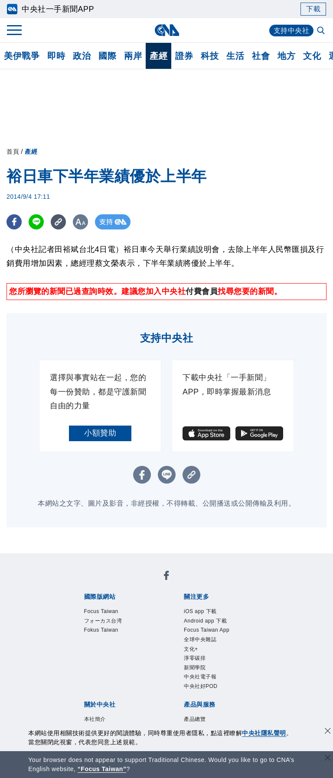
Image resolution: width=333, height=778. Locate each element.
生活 (235, 56)
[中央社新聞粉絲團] (166, 576)
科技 (210, 56)
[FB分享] (14, 221)
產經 (158, 56)
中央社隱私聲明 (264, 733)
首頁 (13, 151)
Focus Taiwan (101, 611)
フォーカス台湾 (103, 621)
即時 (56, 56)
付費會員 (202, 291)
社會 (261, 56)
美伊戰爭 (21, 56)
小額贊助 (100, 433)
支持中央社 (292, 30)
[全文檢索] (321, 31)
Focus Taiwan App (206, 630)
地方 (286, 56)
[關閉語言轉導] (328, 758)
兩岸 (133, 56)
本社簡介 (95, 719)
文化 (312, 56)
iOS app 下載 (200, 611)
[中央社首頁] (167, 30)
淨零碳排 (195, 658)
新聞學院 (195, 668)
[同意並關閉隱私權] (328, 731)
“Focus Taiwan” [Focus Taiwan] (102, 768)
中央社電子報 (200, 677)
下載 (313, 9)
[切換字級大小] (80, 221)
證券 (184, 56)
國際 (107, 56)
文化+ (191, 649)
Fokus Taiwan (101, 630)
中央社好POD (201, 686)
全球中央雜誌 (200, 639)
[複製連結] (58, 221)
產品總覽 (195, 719)
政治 (82, 56)
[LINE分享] (36, 221)
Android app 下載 (205, 621)
